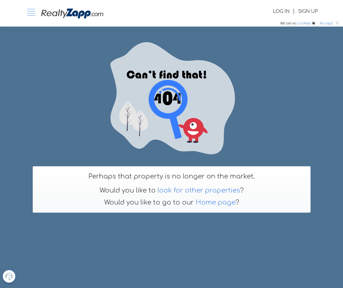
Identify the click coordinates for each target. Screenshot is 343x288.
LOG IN (281, 11)
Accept (326, 23)
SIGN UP (308, 11)
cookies (304, 23)
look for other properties (198, 190)
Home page (215, 202)
